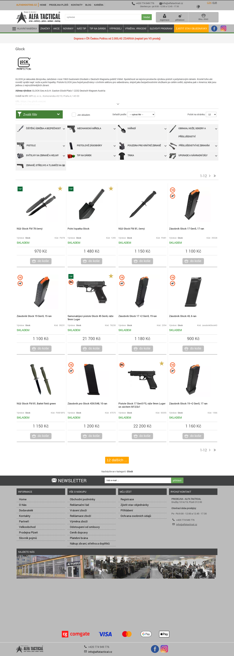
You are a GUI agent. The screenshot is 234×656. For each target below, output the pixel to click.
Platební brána (79, 538)
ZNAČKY (45, 28)
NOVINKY (68, 28)
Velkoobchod (27, 527)
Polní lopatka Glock (78, 228)
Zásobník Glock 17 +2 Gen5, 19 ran (137, 316)
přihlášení (180, 17)
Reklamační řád (79, 505)
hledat (146, 17)
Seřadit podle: (119, 114)
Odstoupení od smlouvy (85, 527)
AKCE (56, 28)
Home (22, 499)
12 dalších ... (117, 460)
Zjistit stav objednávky (191, 28)
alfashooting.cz (26, 4)
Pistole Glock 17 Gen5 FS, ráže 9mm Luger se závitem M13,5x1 (141, 405)
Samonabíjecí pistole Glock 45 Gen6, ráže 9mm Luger (90, 317)
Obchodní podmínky (82, 499)
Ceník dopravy (79, 532)
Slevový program (161, 28)
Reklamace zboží (80, 516)
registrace (164, 17)
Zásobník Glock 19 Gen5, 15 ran (34, 316)
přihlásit (177, 480)
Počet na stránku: (196, 114)
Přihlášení (127, 510)
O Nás (22, 505)
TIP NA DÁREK (98, 28)
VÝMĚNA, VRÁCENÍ (135, 28)
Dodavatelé (26, 510)
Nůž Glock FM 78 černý (30, 228)
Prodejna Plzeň (28, 532)
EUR (215, 2)
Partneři (24, 521)
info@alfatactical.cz (186, 524)
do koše (43, 261)
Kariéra (98, 4)
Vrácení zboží (78, 510)
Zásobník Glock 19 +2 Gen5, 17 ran (188, 403)
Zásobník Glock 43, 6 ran (182, 316)
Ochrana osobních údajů (136, 516)
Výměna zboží (79, 521)
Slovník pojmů (28, 538)
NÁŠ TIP (81, 28)
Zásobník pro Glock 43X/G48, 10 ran (87, 403)
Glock (27, 238)
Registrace (127, 499)
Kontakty (24, 516)
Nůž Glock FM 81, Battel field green (36, 403)
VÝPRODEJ (115, 28)
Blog (88, 4)
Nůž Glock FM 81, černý (131, 228)
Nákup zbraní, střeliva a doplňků (90, 543)
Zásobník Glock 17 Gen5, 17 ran (186, 228)
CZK (209, 2)
